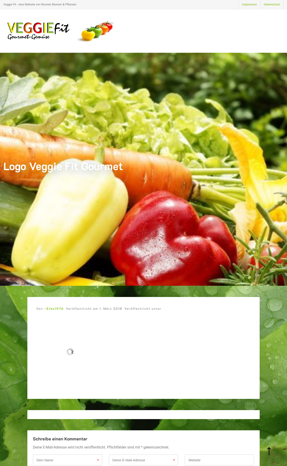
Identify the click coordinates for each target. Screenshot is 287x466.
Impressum (249, 4)
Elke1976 (55, 308)
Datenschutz (272, 4)
